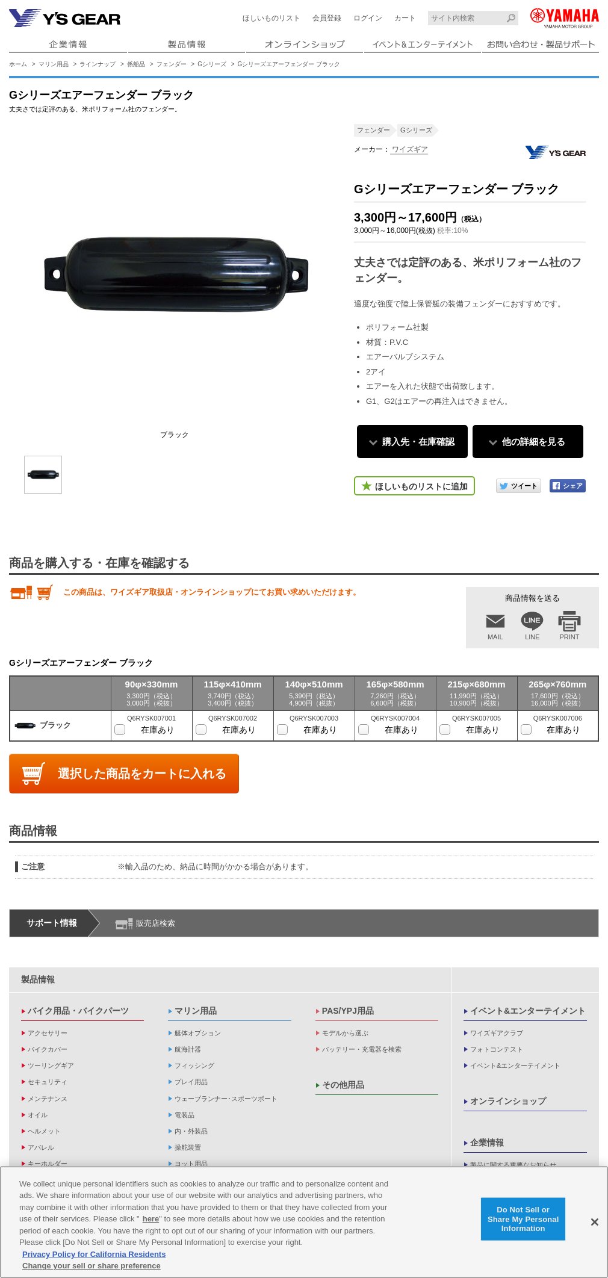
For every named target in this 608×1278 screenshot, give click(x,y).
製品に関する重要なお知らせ (513, 1164)
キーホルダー (47, 1163)
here (151, 1219)
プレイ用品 (191, 1081)
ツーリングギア (51, 1065)
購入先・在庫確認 (418, 441)
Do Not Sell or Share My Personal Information (523, 1219)
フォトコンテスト (496, 1049)
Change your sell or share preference (91, 1266)
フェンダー (172, 64)
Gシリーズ (211, 64)
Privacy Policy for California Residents (94, 1254)
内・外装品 (191, 1131)
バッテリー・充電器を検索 (362, 1049)
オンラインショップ (508, 1101)
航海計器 (188, 1049)
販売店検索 (155, 923)
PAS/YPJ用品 (348, 1011)
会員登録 (326, 18)
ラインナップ (97, 64)
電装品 (184, 1114)
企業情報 (487, 1142)
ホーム (18, 64)
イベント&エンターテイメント (528, 1011)
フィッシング (194, 1065)
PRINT (570, 637)
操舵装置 (188, 1147)
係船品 (136, 64)
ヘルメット (44, 1131)
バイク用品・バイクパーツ (78, 1011)
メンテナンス (47, 1098)
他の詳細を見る (533, 441)
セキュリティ (47, 1081)
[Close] (595, 1222)
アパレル (41, 1147)
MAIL (495, 637)
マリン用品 (54, 64)
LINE (532, 637)
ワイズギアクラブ (496, 1033)
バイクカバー (47, 1049)
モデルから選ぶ (345, 1033)
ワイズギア (409, 149)
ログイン (367, 18)
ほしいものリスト (271, 18)
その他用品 (343, 1085)
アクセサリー (47, 1033)
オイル (38, 1114)
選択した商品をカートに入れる (142, 773)
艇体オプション (198, 1033)
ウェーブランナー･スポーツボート (226, 1098)
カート (405, 18)
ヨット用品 (191, 1163)
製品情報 (38, 979)
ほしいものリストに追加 (421, 486)
